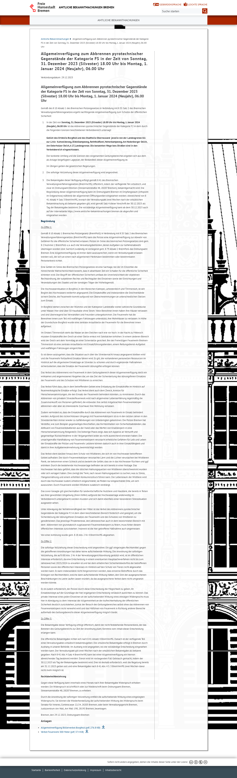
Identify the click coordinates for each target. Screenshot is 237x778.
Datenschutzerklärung (75, 770)
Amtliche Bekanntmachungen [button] (118, 20)
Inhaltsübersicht (113, 770)
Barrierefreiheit (52, 770)
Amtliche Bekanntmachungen (56, 38)
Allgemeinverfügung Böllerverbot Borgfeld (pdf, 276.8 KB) (71, 727)
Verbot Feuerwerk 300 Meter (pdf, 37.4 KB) (62, 731)
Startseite (36, 770)
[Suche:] (184, 11)
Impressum (95, 770)
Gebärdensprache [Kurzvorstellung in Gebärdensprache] (170, 4)
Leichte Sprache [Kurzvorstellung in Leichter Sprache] (197, 4)
